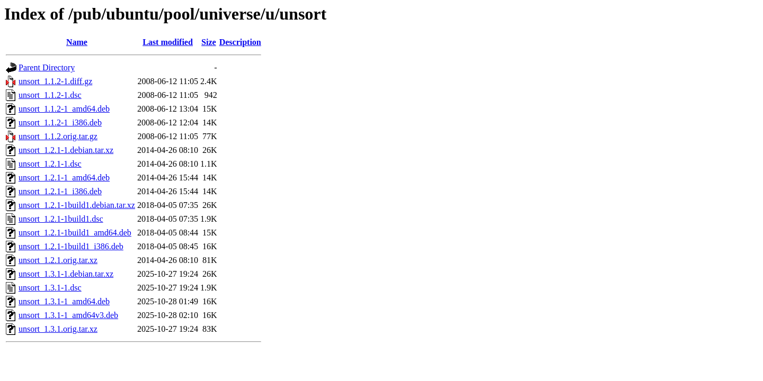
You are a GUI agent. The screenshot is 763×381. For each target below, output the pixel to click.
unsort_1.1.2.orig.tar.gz (58, 136)
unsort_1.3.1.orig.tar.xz (58, 328)
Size (208, 42)
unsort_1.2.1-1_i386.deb (60, 191)
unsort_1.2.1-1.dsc (50, 163)
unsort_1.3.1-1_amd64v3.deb (68, 315)
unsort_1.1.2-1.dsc (50, 94)
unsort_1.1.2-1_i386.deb (60, 122)
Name (76, 42)
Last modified (168, 42)
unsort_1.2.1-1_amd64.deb (64, 177)
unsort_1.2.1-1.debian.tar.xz (66, 150)
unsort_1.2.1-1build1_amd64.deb (75, 232)
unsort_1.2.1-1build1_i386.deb (71, 246)
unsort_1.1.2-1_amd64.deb (64, 108)
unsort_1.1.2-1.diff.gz (55, 81)
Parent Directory (47, 67)
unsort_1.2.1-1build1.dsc (61, 218)
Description (240, 42)
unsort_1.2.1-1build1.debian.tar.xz (77, 205)
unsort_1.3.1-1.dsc (50, 287)
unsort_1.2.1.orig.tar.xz (58, 260)
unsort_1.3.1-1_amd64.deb (64, 301)
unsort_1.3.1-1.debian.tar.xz (66, 273)
